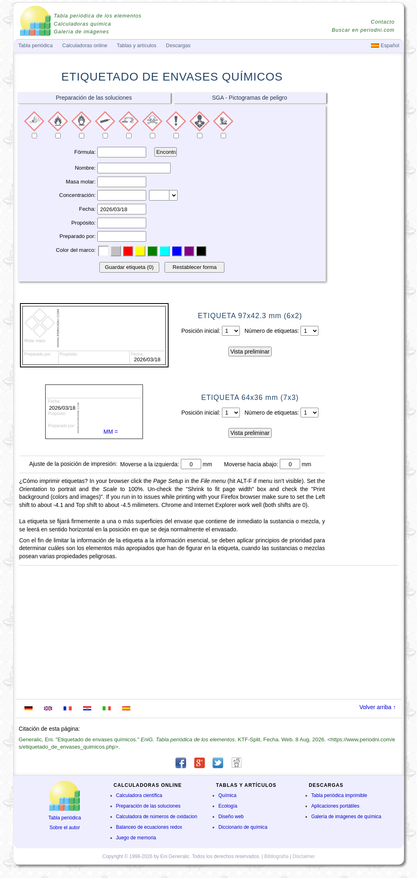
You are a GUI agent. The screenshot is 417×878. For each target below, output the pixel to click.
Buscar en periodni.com (363, 30)
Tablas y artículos (136, 45)
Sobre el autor (64, 827)
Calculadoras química (82, 24)
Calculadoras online (85, 45)
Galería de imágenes (81, 32)
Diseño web (231, 816)
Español (385, 45)
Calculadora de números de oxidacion (157, 816)
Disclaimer (303, 856)
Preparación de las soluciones (94, 97)
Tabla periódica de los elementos (98, 16)
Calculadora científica (139, 795)
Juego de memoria (136, 838)
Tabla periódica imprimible (339, 795)
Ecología (227, 806)
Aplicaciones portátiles (335, 806)
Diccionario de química (242, 827)
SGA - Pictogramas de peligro (249, 97)
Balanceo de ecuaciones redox (149, 827)
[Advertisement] (365, 218)
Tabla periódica (64, 818)
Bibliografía (276, 856)
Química (227, 795)
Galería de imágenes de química (346, 816)
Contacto (383, 22)
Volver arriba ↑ (378, 707)
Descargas (178, 45)
